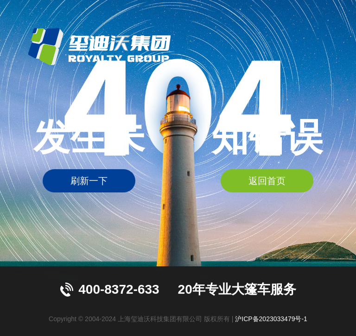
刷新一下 (89, 181)
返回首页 (267, 181)
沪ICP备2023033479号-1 (271, 319)
